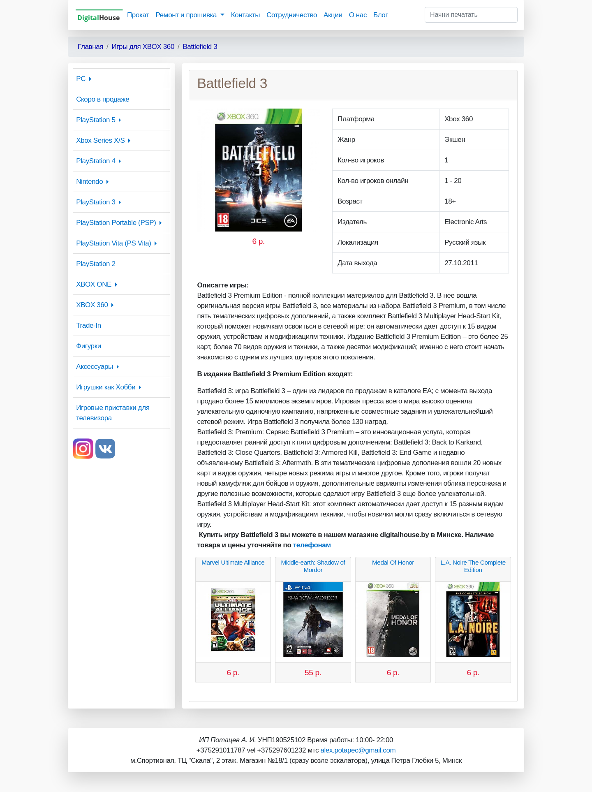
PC (81, 79)
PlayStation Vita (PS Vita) (113, 243)
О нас (358, 15)
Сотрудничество (291, 15)
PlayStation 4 (95, 161)
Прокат (138, 15)
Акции (333, 15)
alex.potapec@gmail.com (357, 750)
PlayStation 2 (95, 264)
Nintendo (89, 181)
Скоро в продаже (102, 99)
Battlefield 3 (200, 47)
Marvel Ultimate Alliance (232, 562)
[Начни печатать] (471, 15)
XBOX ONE (93, 284)
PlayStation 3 (95, 202)
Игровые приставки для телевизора (112, 413)
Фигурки (88, 346)
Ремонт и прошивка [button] (187, 15)
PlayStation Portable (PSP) (116, 223)
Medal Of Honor (393, 562)
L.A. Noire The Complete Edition (473, 566)
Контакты (245, 15)
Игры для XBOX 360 (142, 47)
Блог (380, 15)
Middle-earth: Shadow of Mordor (313, 566)
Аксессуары (94, 367)
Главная (90, 47)
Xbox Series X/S (100, 140)
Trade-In (88, 325)
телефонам (312, 545)
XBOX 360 (92, 305)
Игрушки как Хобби (105, 387)
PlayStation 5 (95, 120)
